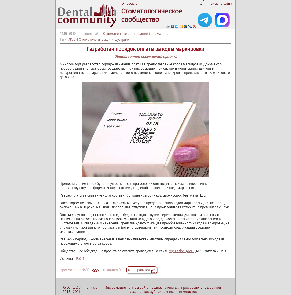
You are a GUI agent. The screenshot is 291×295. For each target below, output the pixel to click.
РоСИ (80, 258)
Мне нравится (142, 270)
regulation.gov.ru (181, 251)
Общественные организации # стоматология (138, 33)
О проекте (129, 3)
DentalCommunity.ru (82, 287)
